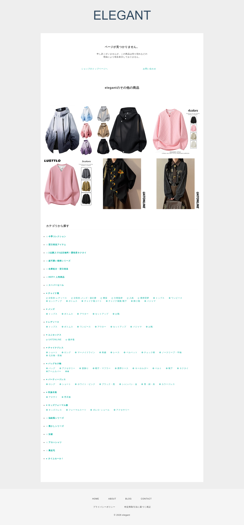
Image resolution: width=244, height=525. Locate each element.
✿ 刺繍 (102, 352)
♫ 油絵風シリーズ (55, 418)
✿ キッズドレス (54, 410)
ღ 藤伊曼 (70, 339)
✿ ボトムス (71, 301)
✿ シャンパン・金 (128, 384)
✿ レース (115, 352)
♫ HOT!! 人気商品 (55, 277)
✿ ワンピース (175, 298)
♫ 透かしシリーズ (55, 426)
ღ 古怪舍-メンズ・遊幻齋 (83, 298)
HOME (95, 499)
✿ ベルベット (130, 352)
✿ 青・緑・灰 (148, 384)
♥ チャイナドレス (55, 348)
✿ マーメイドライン (85, 352)
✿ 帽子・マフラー (102, 368)
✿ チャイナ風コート (92, 301)
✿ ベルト (157, 368)
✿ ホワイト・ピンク (85, 384)
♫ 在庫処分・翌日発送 (57, 269)
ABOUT (112, 499)
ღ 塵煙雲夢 (143, 298)
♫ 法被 (49, 434)
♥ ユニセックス (53, 335)
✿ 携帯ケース (121, 368)
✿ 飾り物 (135, 301)
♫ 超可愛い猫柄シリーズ (58, 261)
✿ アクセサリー (67, 368)
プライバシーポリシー (104, 507)
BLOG (128, 499)
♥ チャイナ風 (52, 293)
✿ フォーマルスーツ (76, 410)
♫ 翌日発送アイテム (56, 244)
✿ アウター (82, 314)
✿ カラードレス (167, 384)
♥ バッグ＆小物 (53, 363)
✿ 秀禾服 (66, 397)
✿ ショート (51, 352)
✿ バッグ (50, 368)
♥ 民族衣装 (51, 392)
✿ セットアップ (54, 301)
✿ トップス (159, 298)
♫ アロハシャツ (54, 442)
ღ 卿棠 (103, 298)
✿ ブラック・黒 (107, 384)
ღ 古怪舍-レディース (56, 298)
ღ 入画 (130, 298)
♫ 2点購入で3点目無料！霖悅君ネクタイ (66, 253)
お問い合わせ (149, 69)
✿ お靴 (116, 314)
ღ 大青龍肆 (117, 298)
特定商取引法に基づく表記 (137, 507)
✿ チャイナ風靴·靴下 (116, 301)
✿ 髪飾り (83, 368)
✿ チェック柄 (148, 352)
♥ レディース (52, 322)
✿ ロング (66, 352)
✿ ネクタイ (182, 368)
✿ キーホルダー (140, 368)
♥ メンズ (50, 309)
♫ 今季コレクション (56, 236)
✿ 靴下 (169, 368)
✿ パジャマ (150, 301)
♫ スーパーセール (55, 285)
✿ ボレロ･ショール (99, 410)
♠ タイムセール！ (55, 458)
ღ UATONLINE (54, 339)
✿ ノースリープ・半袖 (170, 352)
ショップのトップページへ (94, 69)
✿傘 (67, 371)
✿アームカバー (53, 371)
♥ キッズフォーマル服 (57, 405)
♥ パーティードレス (56, 379)
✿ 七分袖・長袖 (54, 355)
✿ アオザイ (51, 397)
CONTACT (146, 499)
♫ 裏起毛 (50, 450)
